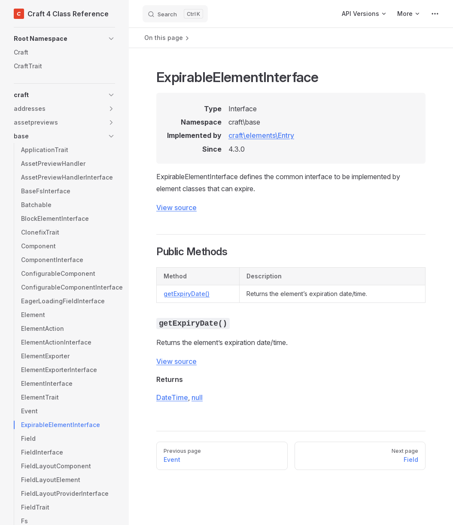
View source (176, 207)
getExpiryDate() (187, 293)
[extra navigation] (435, 13)
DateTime (172, 397)
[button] (64, 39)
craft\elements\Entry (261, 135)
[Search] (175, 13)
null (197, 397)
